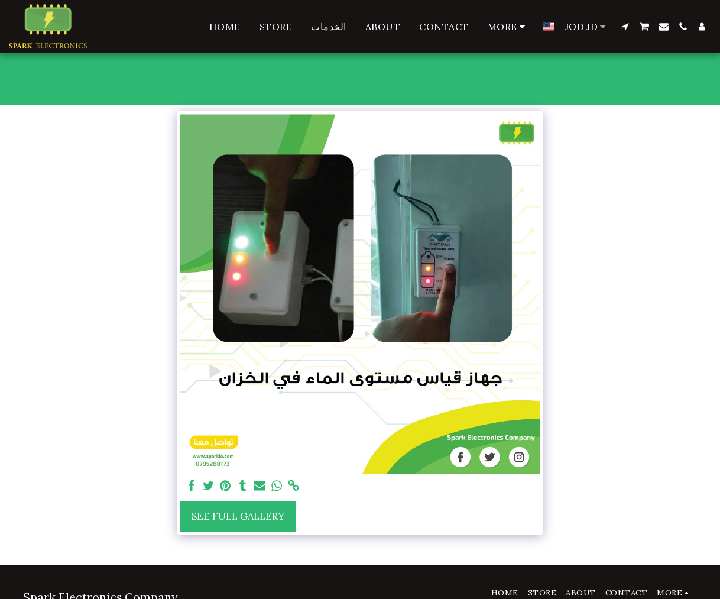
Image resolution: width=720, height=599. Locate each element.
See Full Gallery (238, 516)
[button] (625, 26)
